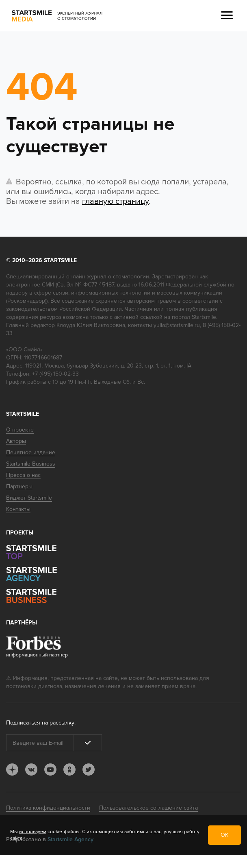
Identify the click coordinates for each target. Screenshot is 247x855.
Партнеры (19, 486)
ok (69, 769)
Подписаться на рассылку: (41, 722)
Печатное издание (30, 452)
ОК (224, 834)
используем (32, 832)
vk (31, 769)
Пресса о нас (23, 475)
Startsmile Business (30, 463)
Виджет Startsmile (29, 497)
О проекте (20, 429)
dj (12, 769)
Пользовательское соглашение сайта (148, 807)
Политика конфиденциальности (48, 807)
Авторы (16, 441)
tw (88, 769)
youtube (50, 769)
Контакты (18, 509)
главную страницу (115, 201)
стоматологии (131, 276)
